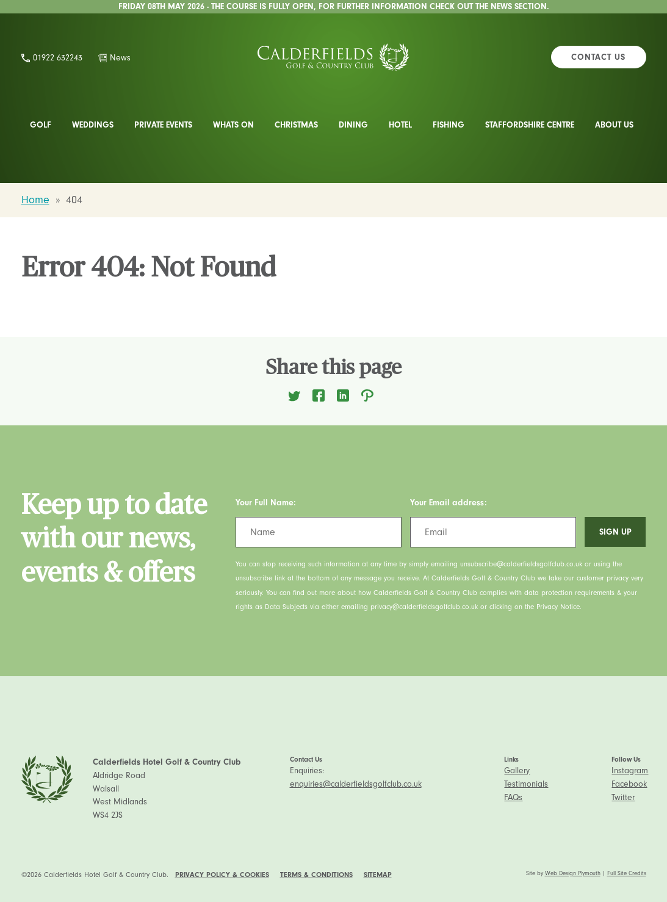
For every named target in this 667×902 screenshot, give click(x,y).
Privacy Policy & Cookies (222, 874)
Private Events (163, 125)
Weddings (93, 125)
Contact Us (598, 57)
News (120, 57)
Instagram (629, 770)
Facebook (629, 784)
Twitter (623, 797)
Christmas (296, 125)
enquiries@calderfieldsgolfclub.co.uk (356, 784)
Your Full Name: (266, 502)
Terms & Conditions (316, 874)
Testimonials (526, 784)
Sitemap (378, 874)
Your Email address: (448, 502)
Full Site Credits (626, 873)
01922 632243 (57, 57)
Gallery (517, 770)
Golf (40, 125)
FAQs (513, 797)
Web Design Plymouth (572, 873)
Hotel (400, 125)
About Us (614, 125)
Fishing (448, 125)
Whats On (233, 125)
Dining (353, 125)
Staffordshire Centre (529, 125)
